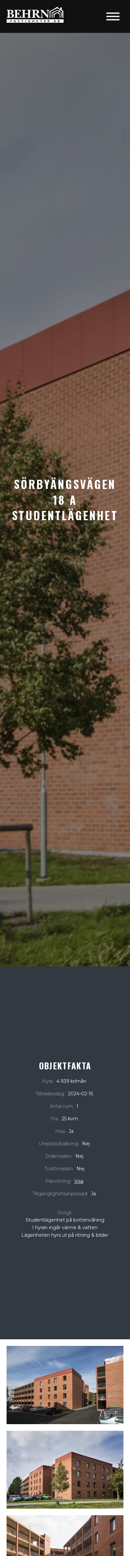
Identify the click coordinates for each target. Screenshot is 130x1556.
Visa (78, 1181)
